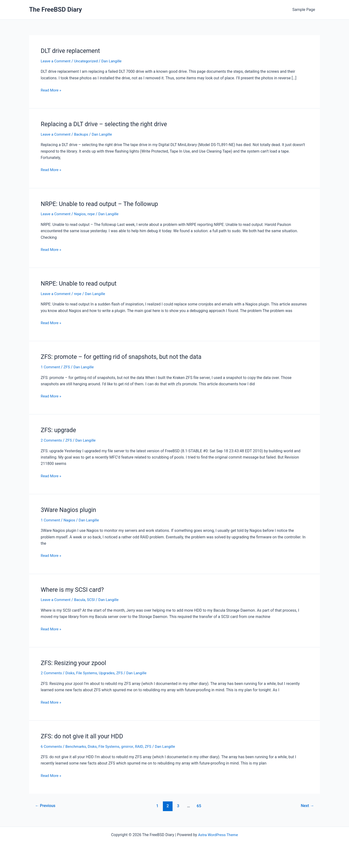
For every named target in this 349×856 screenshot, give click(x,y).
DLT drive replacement (72, 50)
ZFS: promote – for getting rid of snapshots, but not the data (125, 356)
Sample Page (304, 9)
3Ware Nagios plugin (70, 509)
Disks (71, 673)
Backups (82, 134)
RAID (143, 746)
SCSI (93, 599)
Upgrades (109, 673)
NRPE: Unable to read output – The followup (102, 203)
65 (199, 805)
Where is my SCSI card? (74, 589)
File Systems (88, 673)
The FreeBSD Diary (55, 9)
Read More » (51, 90)
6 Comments (52, 746)
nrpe (93, 214)
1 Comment (51, 367)
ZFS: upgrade (59, 430)
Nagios (81, 214)
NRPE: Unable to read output (80, 283)
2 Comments (52, 440)
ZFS (67, 367)
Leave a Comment (56, 61)
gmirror (131, 746)
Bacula (81, 599)
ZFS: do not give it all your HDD (84, 736)
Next (307, 805)
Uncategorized (87, 61)
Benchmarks (77, 746)
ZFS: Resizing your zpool (75, 663)
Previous (46, 805)
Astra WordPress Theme (218, 834)
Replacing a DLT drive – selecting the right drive (107, 124)
